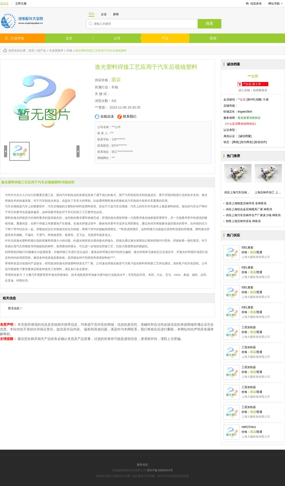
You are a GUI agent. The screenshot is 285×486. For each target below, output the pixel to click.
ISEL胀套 (247, 247)
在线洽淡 (104, 116)
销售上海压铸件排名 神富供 (243, 221)
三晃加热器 (249, 327)
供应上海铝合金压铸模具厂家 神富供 (249, 209)
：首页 (30, 50)
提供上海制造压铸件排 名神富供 (246, 203)
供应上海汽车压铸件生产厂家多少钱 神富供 (253, 215)
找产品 (41, 50)
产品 (165, 38)
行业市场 (17, 38)
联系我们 (126, 116)
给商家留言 (260, 90)
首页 (69, 38)
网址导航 (275, 3)
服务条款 (142, 464)
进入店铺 (244, 90)
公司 (117, 38)
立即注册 (21, 3)
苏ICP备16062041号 (160, 470)
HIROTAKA (249, 427)
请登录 (4, 3)
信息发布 (256, 3)
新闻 (213, 38)
